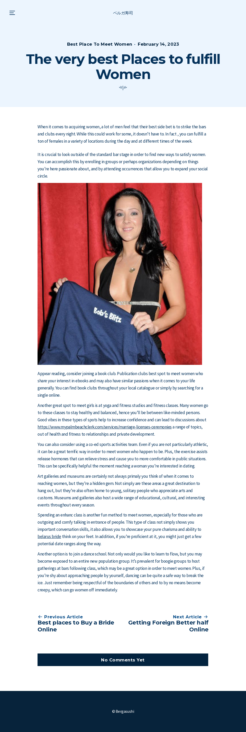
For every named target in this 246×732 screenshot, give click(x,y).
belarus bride (49, 536)
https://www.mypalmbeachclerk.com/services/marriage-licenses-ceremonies (104, 427)
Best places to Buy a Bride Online (76, 626)
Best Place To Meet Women (99, 44)
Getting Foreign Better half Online (168, 626)
